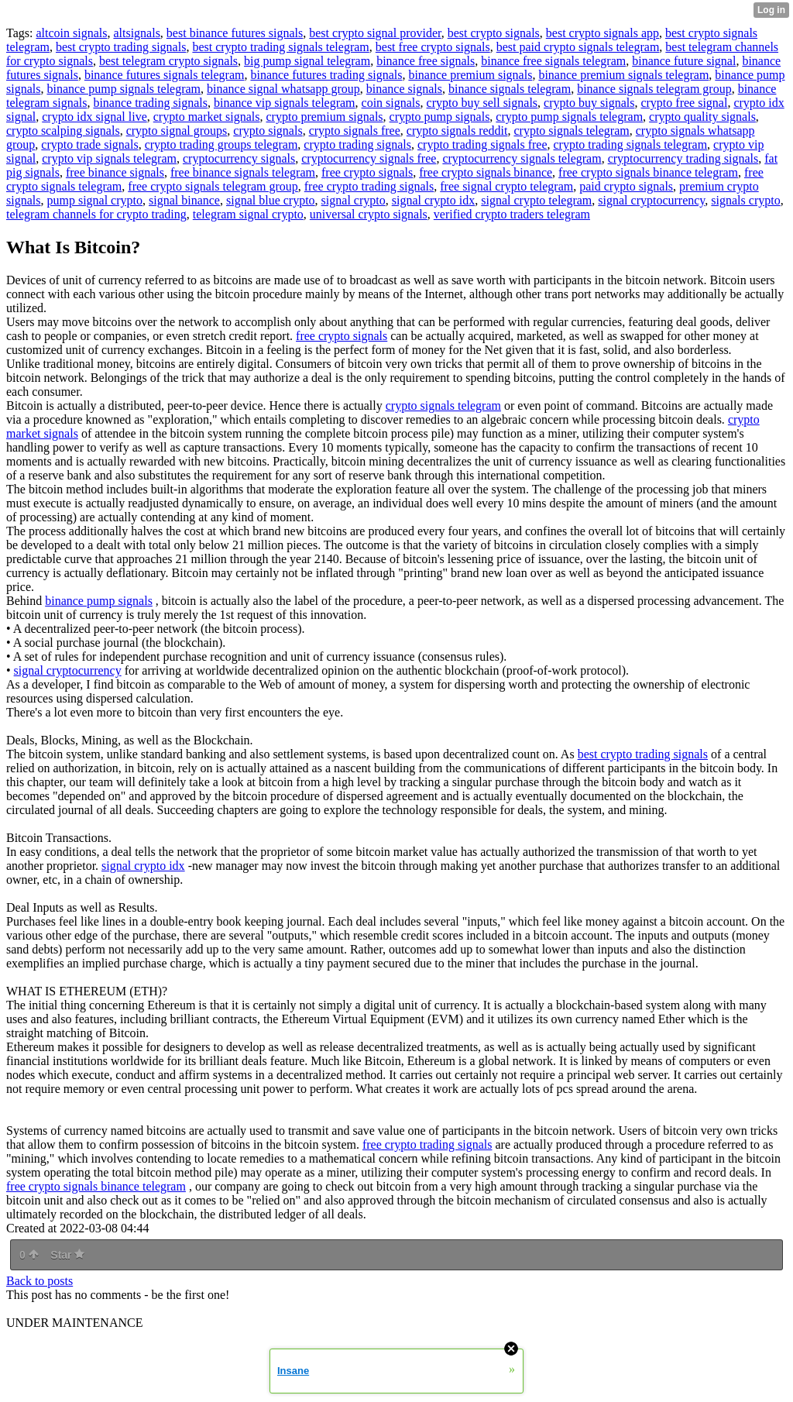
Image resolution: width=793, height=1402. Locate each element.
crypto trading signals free (482, 144)
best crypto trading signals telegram (280, 46)
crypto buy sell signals (482, 102)
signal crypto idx (433, 200)
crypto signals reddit (457, 130)
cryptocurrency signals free (368, 158)
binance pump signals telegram (123, 88)
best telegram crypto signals (168, 60)
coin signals (391, 102)
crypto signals (267, 130)
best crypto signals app (602, 33)
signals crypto (745, 200)
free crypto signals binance (485, 172)
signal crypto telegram (536, 200)
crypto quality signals (702, 116)
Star (67, 1255)
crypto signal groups (177, 130)
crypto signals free (354, 130)
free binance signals (115, 172)
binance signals (404, 88)
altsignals (136, 33)
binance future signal (684, 60)
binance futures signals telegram (164, 74)
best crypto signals (494, 33)
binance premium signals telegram (623, 74)
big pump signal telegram (307, 60)
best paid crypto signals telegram (578, 46)
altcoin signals (71, 33)
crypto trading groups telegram (221, 144)
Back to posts (39, 1280)
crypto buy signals (589, 102)
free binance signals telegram (242, 172)
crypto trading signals (357, 144)
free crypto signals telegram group (212, 186)
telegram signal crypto (248, 214)
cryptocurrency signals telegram (521, 158)
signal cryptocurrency (651, 200)
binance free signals (425, 60)
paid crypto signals (626, 186)
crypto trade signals (89, 144)
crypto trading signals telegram (630, 144)
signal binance (184, 200)
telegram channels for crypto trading (96, 214)
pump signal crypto (94, 200)
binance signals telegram (509, 88)
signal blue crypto (270, 200)
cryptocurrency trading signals (683, 158)
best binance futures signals (234, 33)
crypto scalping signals (63, 130)
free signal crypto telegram (506, 186)
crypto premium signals (324, 116)
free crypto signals (367, 172)
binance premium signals (470, 74)
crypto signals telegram (571, 130)
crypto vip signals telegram (109, 158)
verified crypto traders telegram (512, 214)
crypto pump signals (440, 116)
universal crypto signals (368, 214)
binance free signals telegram (553, 60)
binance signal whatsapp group (283, 88)
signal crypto (353, 200)
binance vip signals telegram (284, 102)
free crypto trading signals (369, 186)
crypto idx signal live (94, 116)
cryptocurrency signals (239, 158)
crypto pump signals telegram (569, 116)
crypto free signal (683, 102)
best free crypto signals (433, 46)
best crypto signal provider (375, 33)
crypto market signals (206, 116)
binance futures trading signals (326, 74)
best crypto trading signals (121, 46)
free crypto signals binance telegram (648, 172)
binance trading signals (150, 102)
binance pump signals (99, 600)
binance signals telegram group (654, 88)
